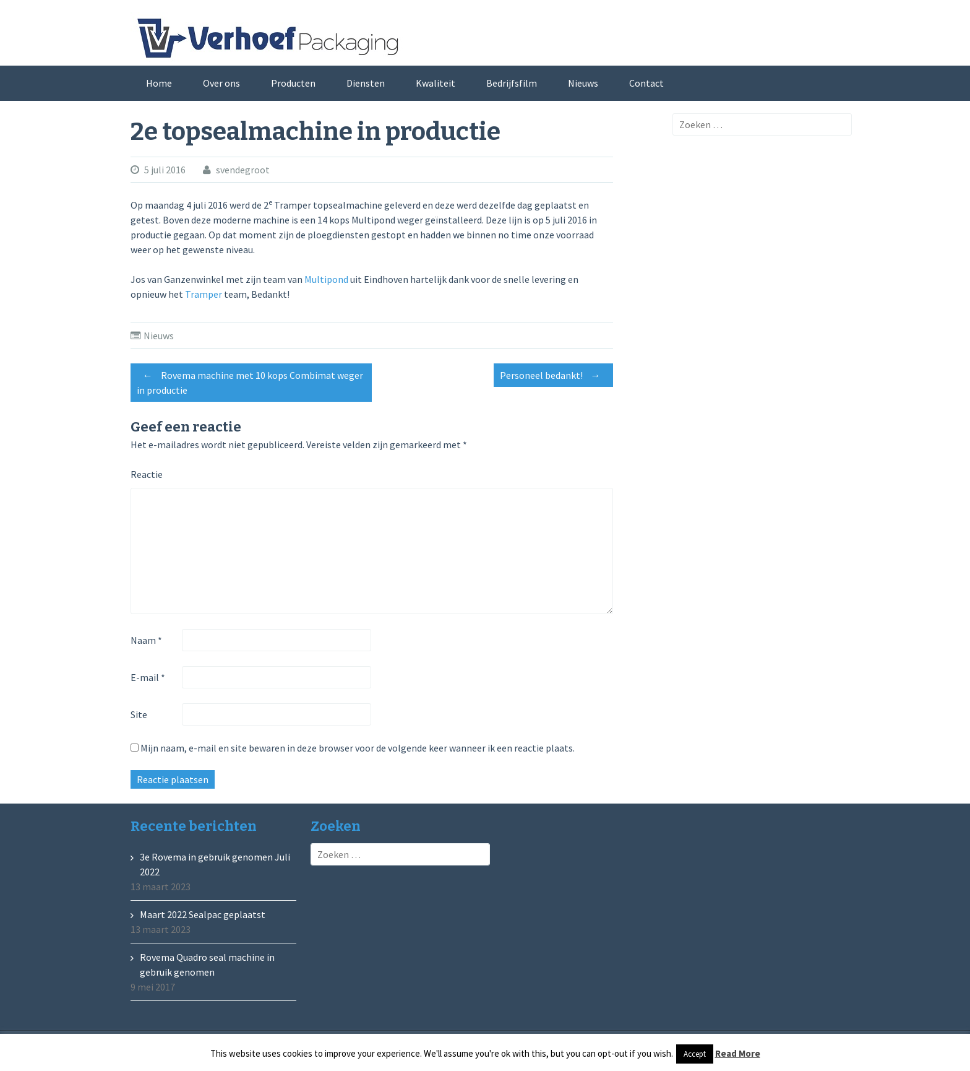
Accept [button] (695, 1054)
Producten (293, 83)
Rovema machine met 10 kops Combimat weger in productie (250, 380)
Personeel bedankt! (553, 375)
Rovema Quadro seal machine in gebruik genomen (207, 964)
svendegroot (243, 169)
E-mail (148, 677)
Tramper (203, 294)
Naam (146, 640)
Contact (646, 83)
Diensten (365, 83)
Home (159, 83)
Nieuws (583, 83)
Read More (737, 1053)
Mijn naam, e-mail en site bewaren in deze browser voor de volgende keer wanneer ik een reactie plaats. (357, 748)
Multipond (326, 279)
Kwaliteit (435, 83)
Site (139, 714)
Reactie (147, 474)
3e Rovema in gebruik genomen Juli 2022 (215, 864)
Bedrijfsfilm (511, 83)
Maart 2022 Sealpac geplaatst (202, 914)
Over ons (221, 83)
